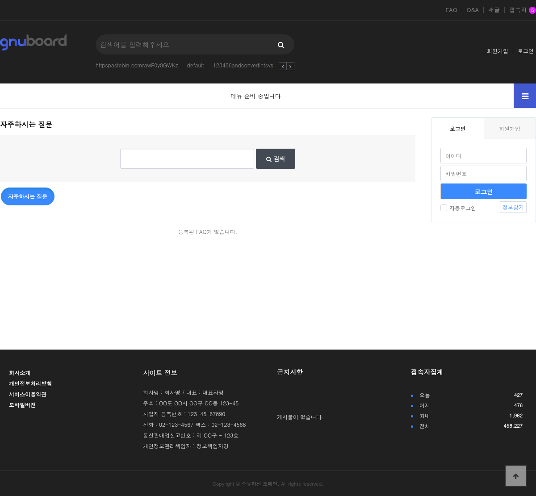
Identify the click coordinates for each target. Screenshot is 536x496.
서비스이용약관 (27, 394)
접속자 (522, 10)
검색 (275, 158)
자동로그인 (458, 208)
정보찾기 (513, 207)
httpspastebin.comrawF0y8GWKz (137, 65)
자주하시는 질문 (27, 196)
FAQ (451, 10)
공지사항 (290, 371)
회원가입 (497, 50)
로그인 (526, 50)
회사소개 (19, 372)
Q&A (473, 10)
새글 (494, 10)
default (195, 65)
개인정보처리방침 (30, 383)
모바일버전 (22, 404)
